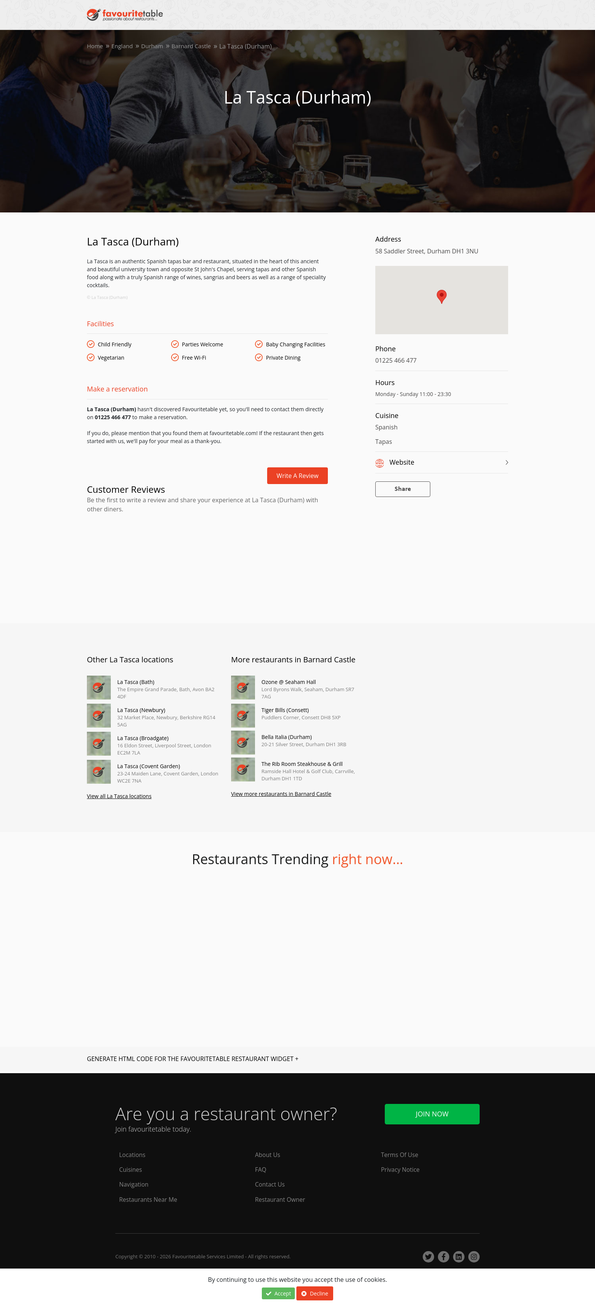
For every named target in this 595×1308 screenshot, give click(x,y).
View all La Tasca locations (119, 797)
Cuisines (131, 1169)
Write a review (298, 476)
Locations (132, 1154)
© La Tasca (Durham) (107, 297)
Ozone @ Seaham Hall (288, 681)
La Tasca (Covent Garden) (148, 766)
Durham (155, 46)
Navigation (134, 1184)
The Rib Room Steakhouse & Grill (302, 763)
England (123, 46)
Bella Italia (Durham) (286, 736)
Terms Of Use (400, 1154)
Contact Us (270, 1184)
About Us (268, 1154)
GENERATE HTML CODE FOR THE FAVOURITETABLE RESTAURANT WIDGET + (193, 1060)
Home (95, 46)
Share (403, 489)
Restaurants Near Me (149, 1199)
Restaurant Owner (281, 1199)
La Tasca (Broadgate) (142, 738)
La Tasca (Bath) (135, 681)
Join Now (432, 1112)
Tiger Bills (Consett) (285, 710)
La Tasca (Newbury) (141, 710)
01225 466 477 (396, 360)
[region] (441, 304)
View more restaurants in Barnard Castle (281, 795)
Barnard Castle (196, 46)
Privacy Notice (401, 1169)
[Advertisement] (207, 546)
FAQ (261, 1169)
